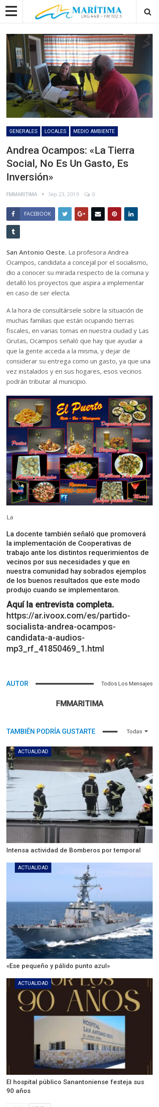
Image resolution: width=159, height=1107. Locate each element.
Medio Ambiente (94, 131)
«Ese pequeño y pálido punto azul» (58, 966)
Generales (23, 131)
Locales (55, 131)
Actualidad (33, 752)
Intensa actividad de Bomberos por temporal (73, 850)
